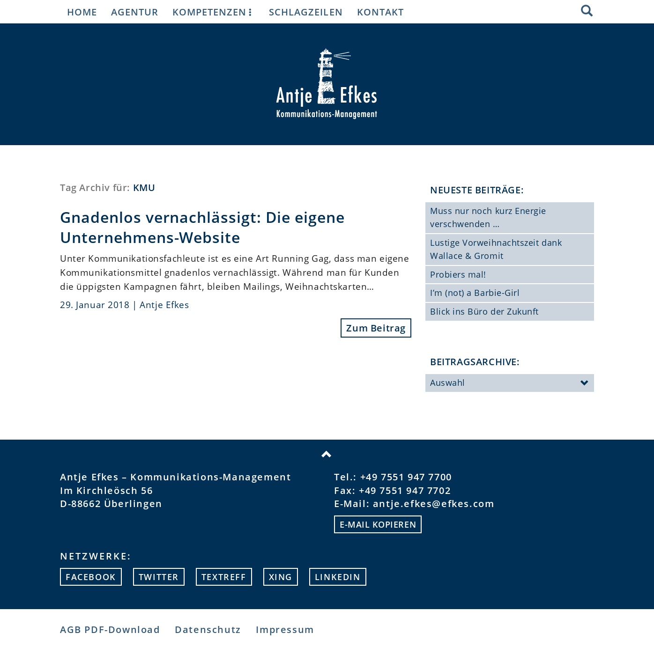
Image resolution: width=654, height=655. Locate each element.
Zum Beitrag (376, 328)
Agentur (134, 11)
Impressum (285, 629)
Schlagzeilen (305, 11)
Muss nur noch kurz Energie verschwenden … (488, 217)
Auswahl (509, 383)
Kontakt (380, 11)
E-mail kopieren (378, 524)
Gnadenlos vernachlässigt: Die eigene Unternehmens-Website (202, 227)
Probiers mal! (458, 274)
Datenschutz (208, 629)
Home (82, 11)
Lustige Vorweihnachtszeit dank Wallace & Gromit (496, 249)
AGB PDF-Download (110, 629)
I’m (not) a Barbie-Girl (475, 292)
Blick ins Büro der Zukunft (484, 311)
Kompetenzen (213, 11)
